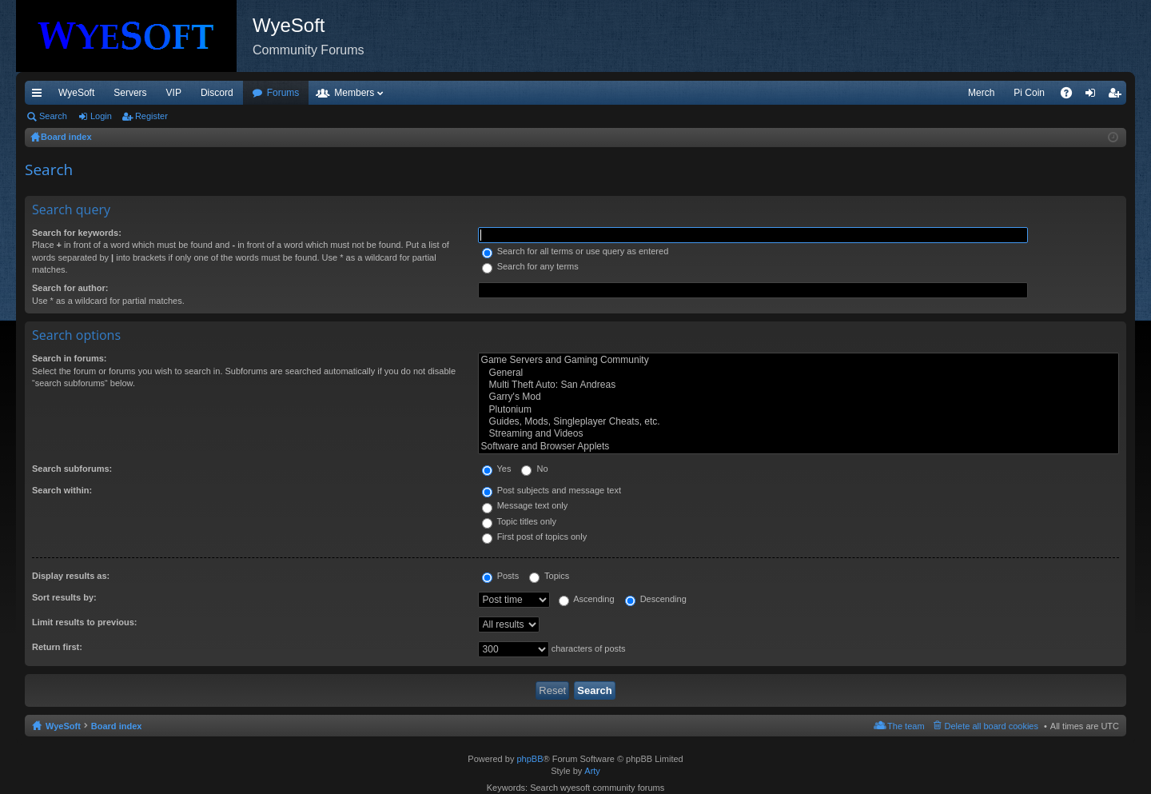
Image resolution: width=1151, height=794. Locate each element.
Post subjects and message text (551, 490)
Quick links (40, 96)
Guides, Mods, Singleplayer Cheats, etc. (798, 422)
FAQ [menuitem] (1071, 96)
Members (354, 92)
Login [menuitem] (1093, 96)
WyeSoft (76, 92)
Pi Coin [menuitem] (1029, 92)
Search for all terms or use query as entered (575, 251)
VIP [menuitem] (173, 92)
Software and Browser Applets (798, 447)
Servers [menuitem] (130, 92)
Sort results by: (64, 597)
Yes (497, 468)
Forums (283, 92)
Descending (656, 599)
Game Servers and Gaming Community (798, 360)
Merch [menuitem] (981, 92)
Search (53, 116)
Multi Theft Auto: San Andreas (798, 385)
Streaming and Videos (798, 434)
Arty (592, 771)
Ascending (587, 599)
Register (151, 116)
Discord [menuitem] (217, 92)
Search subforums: (72, 468)
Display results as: (71, 576)
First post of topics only (534, 536)
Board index (116, 726)
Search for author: (70, 288)
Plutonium (798, 410)
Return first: (57, 647)
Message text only (525, 505)
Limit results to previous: (84, 622)
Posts (501, 576)
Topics (549, 576)
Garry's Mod (798, 397)
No (534, 468)
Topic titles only (519, 521)
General (798, 373)
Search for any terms (530, 266)
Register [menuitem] (1117, 96)
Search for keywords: (76, 232)
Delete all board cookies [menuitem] (991, 726)
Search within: (62, 490)
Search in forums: (69, 358)
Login (101, 116)
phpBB (529, 759)
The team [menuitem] (905, 726)
